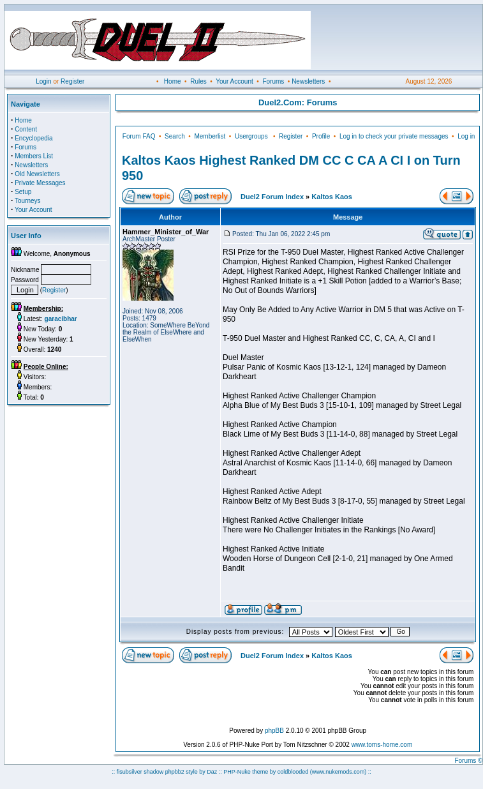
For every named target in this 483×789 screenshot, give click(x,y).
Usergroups (251, 136)
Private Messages (40, 182)
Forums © (468, 760)
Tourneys (28, 200)
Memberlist (209, 136)
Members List (34, 156)
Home (172, 81)
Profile (321, 136)
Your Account (234, 81)
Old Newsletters (37, 173)
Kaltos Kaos (331, 196)
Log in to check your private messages (394, 136)
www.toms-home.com (382, 744)
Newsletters (308, 81)
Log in (466, 136)
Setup (23, 191)
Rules (198, 81)
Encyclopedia (33, 138)
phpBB (274, 730)
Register (72, 81)
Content (26, 129)
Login (43, 81)
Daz (212, 772)
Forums (273, 81)
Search (175, 136)
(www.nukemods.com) (338, 772)
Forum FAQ (139, 136)
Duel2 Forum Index (272, 196)
